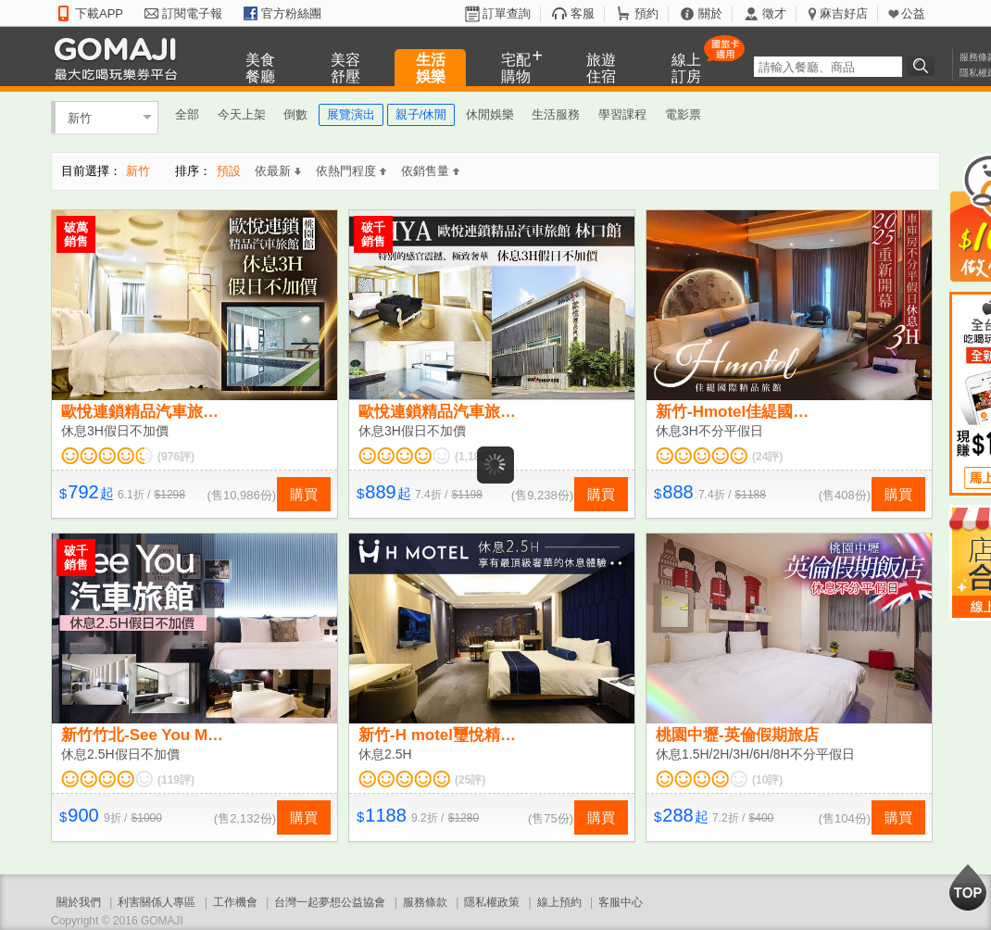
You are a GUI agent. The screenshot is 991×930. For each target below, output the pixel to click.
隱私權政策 (492, 902)
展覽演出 (351, 114)
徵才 (774, 13)
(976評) (175, 456)
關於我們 (78, 902)
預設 (229, 171)
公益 (913, 13)
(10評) (767, 779)
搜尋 (923, 66)
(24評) (767, 456)
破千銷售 (373, 234)
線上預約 (559, 902)
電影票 (683, 114)
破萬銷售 (76, 234)
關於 (710, 13)
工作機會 (235, 902)
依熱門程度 (351, 171)
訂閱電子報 (192, 13)
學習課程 (622, 114)
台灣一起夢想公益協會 (329, 902)
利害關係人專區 (156, 902)
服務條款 (425, 902)
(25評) (470, 779)
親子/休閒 (421, 114)
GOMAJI (120, 58)
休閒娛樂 (490, 114)
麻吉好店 (844, 13)
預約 (646, 13)
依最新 (278, 171)
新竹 (80, 117)
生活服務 (556, 114)
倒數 (295, 114)
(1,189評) (478, 456)
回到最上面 (967, 887)
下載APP (99, 13)
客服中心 (620, 902)
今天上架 (242, 114)
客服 (583, 13)
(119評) (175, 779)
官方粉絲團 (291, 13)
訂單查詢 (507, 13)
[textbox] (828, 67)
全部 (187, 114)
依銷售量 (430, 171)
